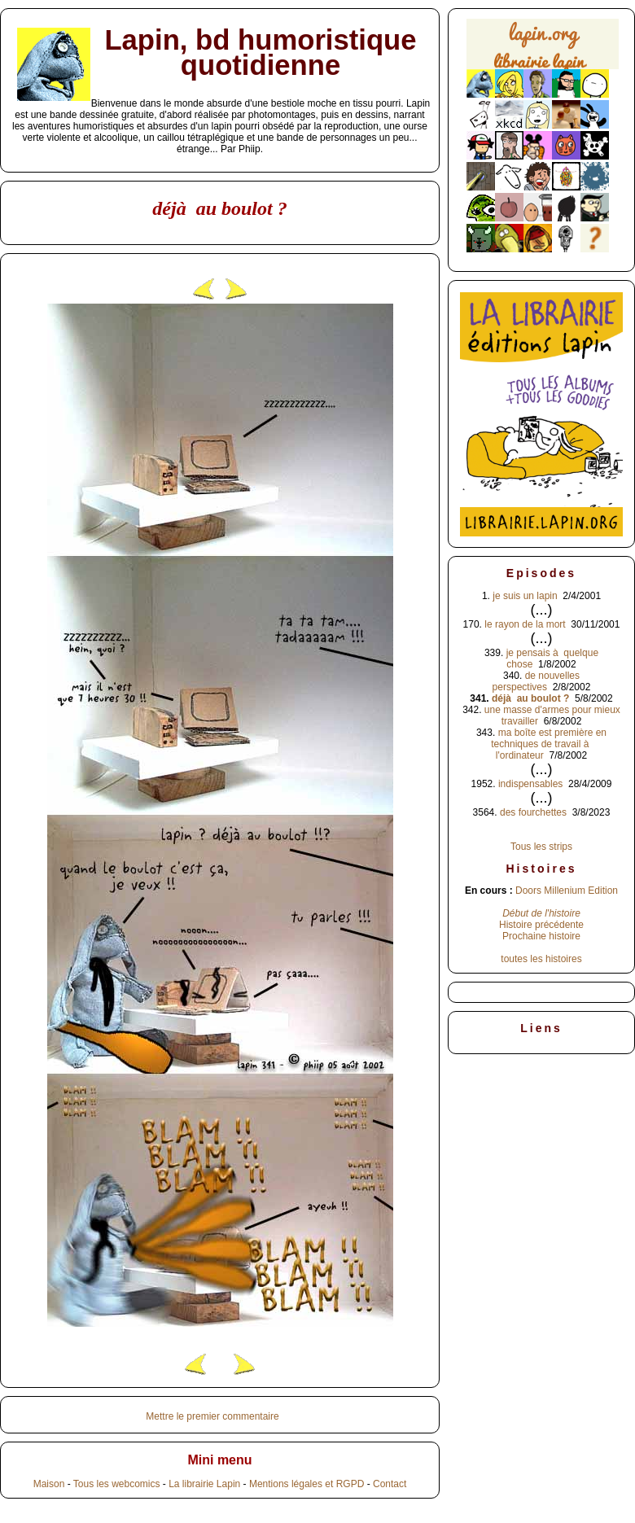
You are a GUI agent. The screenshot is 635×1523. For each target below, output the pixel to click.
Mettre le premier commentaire (212, 1416)
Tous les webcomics (116, 1484)
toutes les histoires (541, 959)
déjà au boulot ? (530, 698)
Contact (389, 1484)
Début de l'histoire (541, 913)
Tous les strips (541, 846)
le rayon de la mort (524, 624)
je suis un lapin (525, 596)
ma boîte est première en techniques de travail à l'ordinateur (549, 744)
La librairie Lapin (204, 1484)
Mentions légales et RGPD (306, 1484)
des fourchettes (533, 812)
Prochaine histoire (541, 936)
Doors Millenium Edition (566, 890)
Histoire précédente (541, 924)
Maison (49, 1484)
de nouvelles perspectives (536, 681)
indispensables (530, 784)
